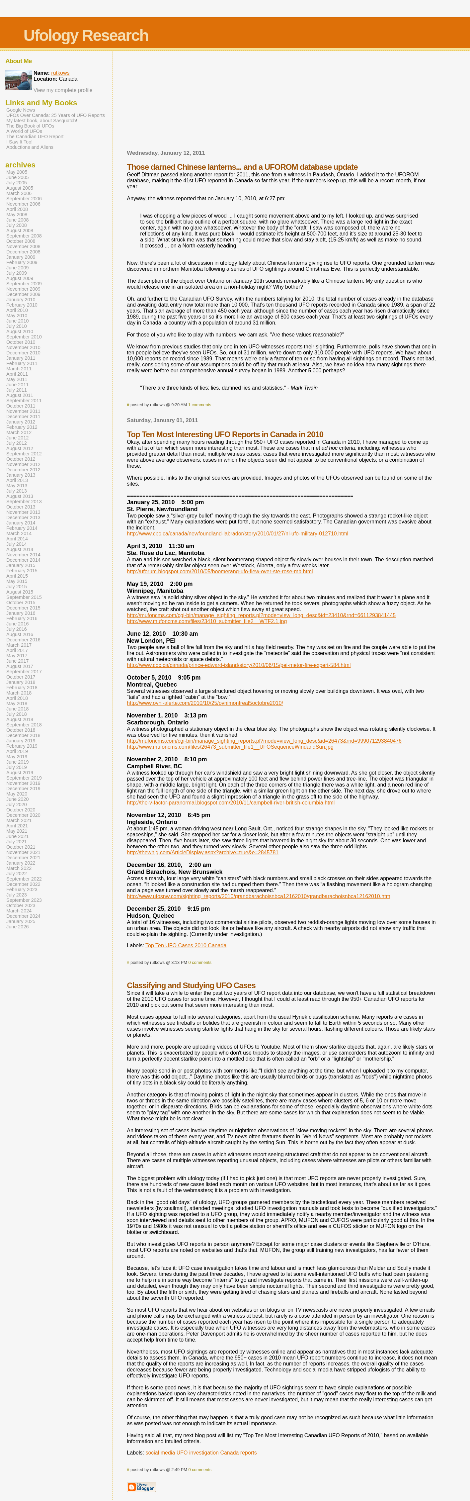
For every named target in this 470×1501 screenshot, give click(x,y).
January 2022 (21, 863)
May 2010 (16, 315)
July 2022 (16, 873)
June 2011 (17, 384)
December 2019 (23, 788)
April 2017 (17, 650)
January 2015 (21, 565)
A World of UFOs (24, 131)
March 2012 (19, 432)
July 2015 (16, 586)
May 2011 (16, 379)
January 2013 (21, 475)
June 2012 (17, 437)
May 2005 (16, 172)
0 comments (199, 962)
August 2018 (19, 719)
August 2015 (19, 592)
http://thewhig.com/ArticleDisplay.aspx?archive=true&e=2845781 (202, 852)
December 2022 (23, 884)
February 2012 (22, 427)
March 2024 (19, 910)
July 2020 (16, 804)
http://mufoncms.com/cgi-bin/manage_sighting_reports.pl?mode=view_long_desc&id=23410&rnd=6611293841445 (261, 615)
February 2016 (22, 618)
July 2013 (16, 491)
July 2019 (16, 767)
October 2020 (21, 809)
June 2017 (17, 661)
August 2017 (19, 666)
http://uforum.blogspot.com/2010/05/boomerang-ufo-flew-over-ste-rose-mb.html (220, 571)
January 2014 (21, 522)
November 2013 (23, 512)
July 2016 (16, 629)
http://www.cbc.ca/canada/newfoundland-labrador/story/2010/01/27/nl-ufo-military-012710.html (237, 533)
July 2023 (16, 894)
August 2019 (19, 772)
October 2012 (21, 459)
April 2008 (17, 209)
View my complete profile (63, 90)
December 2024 (23, 916)
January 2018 (21, 682)
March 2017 (19, 645)
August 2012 (19, 448)
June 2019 (17, 762)
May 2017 (16, 655)
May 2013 (16, 485)
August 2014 (19, 549)
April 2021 (17, 825)
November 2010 (23, 347)
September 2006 (24, 198)
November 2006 (23, 204)
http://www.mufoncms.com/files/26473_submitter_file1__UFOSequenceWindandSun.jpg (230, 747)
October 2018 (21, 730)
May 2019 (16, 756)
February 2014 (22, 528)
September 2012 (24, 453)
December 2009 (23, 294)
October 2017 (21, 677)
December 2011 (23, 416)
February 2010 (22, 305)
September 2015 (24, 597)
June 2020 (17, 799)
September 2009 (24, 283)
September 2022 (24, 879)
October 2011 (21, 406)
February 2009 (22, 262)
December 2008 (23, 251)
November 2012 (23, 464)
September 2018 (24, 724)
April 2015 (17, 576)
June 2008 (17, 220)
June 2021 (17, 836)
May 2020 (16, 794)
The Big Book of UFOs (30, 126)
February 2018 (22, 687)
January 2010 (21, 299)
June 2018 (17, 708)
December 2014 (23, 560)
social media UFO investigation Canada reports (201, 1452)
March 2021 (19, 820)
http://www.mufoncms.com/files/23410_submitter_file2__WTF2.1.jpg (207, 621)
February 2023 (22, 889)
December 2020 (23, 815)
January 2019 (21, 740)
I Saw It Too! (19, 141)
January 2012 (21, 421)
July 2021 (16, 841)
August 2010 (19, 331)
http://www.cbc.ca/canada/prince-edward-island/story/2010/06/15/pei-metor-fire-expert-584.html (239, 665)
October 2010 (21, 342)
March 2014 (19, 533)
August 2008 (19, 230)
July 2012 (16, 443)
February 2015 (22, 570)
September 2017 (24, 671)
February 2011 (22, 363)
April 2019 (17, 751)
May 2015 (16, 581)
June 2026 (17, 926)
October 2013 (21, 507)
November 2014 (23, 554)
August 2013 (19, 496)
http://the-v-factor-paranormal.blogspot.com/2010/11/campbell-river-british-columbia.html (231, 802)
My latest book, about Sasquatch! (41, 120)
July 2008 (16, 225)
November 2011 (23, 411)
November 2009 (23, 289)
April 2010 (17, 310)
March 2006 (19, 193)
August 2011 (19, 395)
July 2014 (16, 544)
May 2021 (16, 831)
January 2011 (21, 358)
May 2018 (16, 703)
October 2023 (21, 905)
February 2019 (22, 746)
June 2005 (17, 177)
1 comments (199, 404)
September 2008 (24, 235)
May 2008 (16, 214)
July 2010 (16, 326)
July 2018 (16, 714)
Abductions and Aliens (29, 147)
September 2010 (24, 336)
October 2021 (21, 847)
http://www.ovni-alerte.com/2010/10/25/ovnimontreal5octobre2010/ (205, 703)
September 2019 (24, 778)
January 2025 (21, 921)
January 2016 (21, 613)
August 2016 (19, 634)
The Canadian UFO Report (35, 136)
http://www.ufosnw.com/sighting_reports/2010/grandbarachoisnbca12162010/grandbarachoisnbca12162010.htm (258, 896)
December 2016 (23, 639)
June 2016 (17, 623)
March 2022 (19, 868)
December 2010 (23, 352)
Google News (20, 110)
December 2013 (23, 517)
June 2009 (17, 267)
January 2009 (21, 257)
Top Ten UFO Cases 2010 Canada (185, 945)
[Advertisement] (282, 102)
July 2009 (16, 273)
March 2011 (19, 368)
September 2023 (24, 900)
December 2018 (23, 735)
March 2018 (19, 693)
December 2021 (23, 857)
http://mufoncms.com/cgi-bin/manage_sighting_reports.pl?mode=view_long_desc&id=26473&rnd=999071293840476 (264, 741)
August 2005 (19, 188)
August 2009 (19, 278)
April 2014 (17, 538)
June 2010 (17, 321)
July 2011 (16, 390)
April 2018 (17, 698)
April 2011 (17, 374)
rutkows (60, 73)
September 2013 (24, 501)
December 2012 (23, 469)
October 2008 (21, 241)
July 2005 (16, 182)
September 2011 (24, 400)
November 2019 (23, 783)
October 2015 (21, 602)
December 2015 (23, 607)
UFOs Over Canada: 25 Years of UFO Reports (55, 115)
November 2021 (23, 852)
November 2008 (23, 246)
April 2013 (17, 480)
